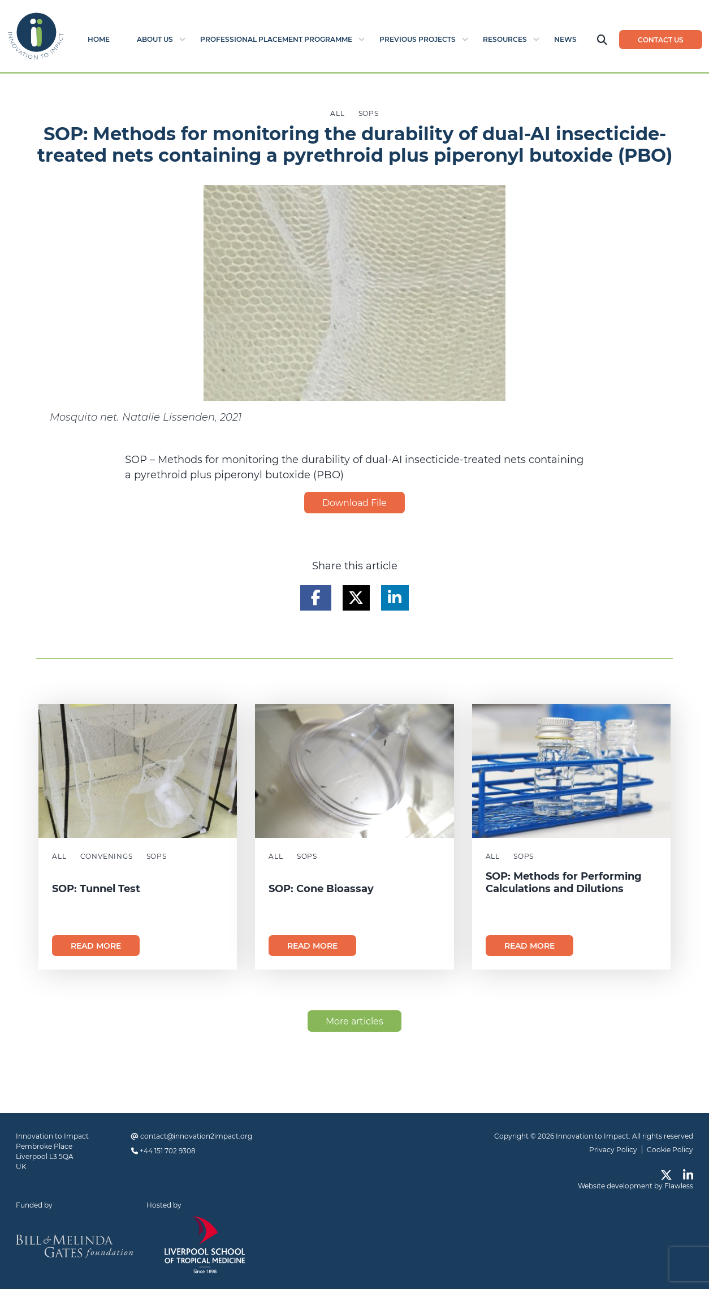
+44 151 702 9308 (168, 1151)
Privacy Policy (613, 1149)
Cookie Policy (670, 1149)
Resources (505, 39)
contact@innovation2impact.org (196, 1136)
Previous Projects (417, 39)
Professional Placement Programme (276, 39)
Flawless (678, 1186)
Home (99, 39)
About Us (155, 39)
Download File (354, 503)
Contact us (661, 40)
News (565, 39)
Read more (96, 946)
